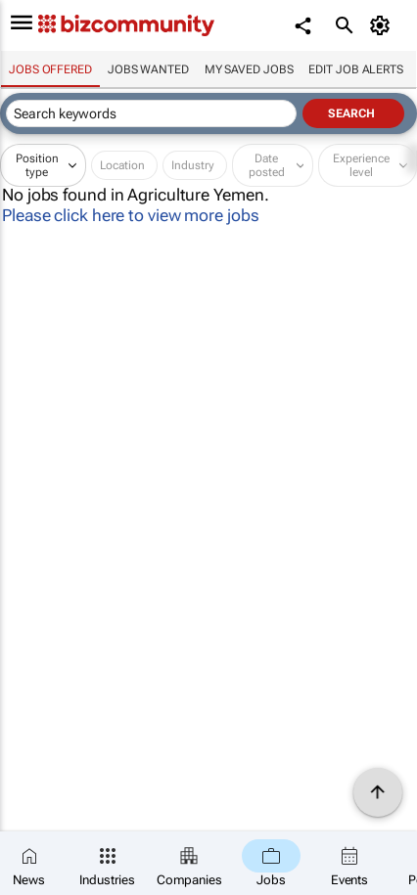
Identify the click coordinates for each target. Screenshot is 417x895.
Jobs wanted (148, 69)
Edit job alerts (355, 69)
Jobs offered (50, 69)
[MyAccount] (383, 25)
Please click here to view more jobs (130, 215)
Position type (37, 165)
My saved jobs (249, 69)
